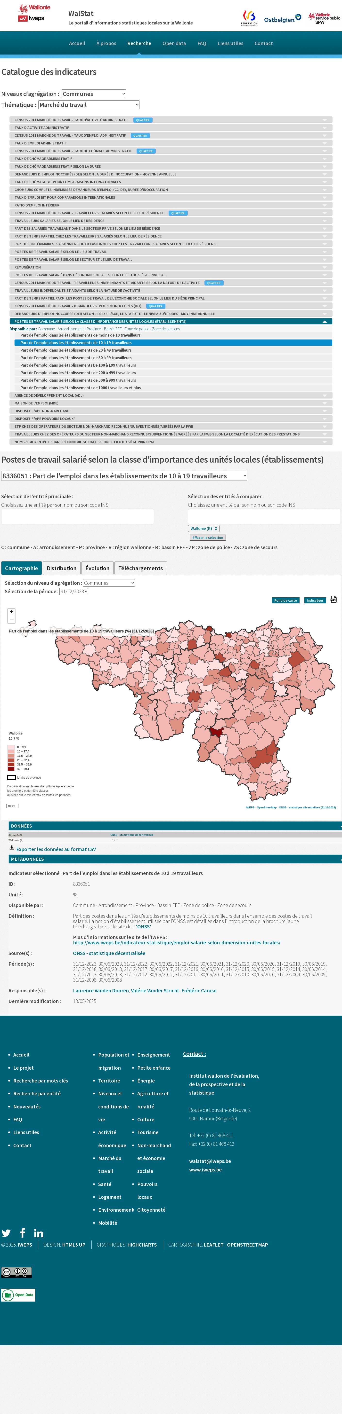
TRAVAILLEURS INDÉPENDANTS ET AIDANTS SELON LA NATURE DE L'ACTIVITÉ (171, 290)
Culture (145, 1119)
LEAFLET (214, 1244)
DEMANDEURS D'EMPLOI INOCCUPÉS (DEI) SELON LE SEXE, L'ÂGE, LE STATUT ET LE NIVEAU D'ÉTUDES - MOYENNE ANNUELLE (171, 313)
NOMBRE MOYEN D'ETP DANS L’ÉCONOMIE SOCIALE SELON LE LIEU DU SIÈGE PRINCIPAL (171, 442)
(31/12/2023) (328, 807)
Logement (110, 1197)
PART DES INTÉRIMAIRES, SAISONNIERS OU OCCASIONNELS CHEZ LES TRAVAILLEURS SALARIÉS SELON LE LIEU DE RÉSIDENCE (171, 244)
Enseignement (153, 1054)
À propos (106, 43)
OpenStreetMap (267, 807)
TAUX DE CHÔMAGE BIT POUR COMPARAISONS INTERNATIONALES (171, 182)
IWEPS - (251, 807)
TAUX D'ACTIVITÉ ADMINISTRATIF (171, 127)
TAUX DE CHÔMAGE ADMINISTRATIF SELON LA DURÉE (171, 166)
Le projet (23, 1068)
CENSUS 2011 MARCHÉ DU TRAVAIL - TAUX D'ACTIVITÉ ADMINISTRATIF (171, 120)
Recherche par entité (37, 1093)
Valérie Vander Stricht (155, 990)
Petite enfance (154, 1068)
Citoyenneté (151, 1210)
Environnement (116, 1210)
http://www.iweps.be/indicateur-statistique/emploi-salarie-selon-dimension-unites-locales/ (176, 942)
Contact (264, 43)
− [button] (11, 619)
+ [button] (11, 612)
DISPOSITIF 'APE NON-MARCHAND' (171, 411)
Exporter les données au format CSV (52, 849)
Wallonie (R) (204, 528)
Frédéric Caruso (199, 990)
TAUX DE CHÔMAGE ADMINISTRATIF (171, 158)
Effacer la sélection (208, 537)
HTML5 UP (73, 1244)
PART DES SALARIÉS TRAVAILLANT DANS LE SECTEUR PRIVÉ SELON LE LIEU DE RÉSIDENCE (171, 228)
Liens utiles (230, 43)
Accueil (77, 43)
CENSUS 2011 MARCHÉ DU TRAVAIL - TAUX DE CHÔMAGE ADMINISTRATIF (171, 151)
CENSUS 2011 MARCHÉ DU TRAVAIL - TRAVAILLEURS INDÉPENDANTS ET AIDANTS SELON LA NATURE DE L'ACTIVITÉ (171, 282)
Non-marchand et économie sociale (154, 1158)
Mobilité (107, 1223)
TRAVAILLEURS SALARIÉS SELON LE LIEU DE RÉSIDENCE (171, 220)
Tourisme (147, 1132)
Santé (104, 1184)
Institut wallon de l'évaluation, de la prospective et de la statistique (224, 1084)
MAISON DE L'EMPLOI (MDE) (171, 403)
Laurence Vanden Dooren (101, 990)
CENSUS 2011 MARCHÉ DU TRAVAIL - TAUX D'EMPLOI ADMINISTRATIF (171, 135)
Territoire (109, 1080)
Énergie (146, 1080)
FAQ (201, 43)
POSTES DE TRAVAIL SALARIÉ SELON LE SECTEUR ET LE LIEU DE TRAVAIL (171, 259)
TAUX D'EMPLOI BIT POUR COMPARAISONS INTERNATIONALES (171, 197)
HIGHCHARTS (142, 1244)
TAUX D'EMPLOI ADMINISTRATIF (171, 143)
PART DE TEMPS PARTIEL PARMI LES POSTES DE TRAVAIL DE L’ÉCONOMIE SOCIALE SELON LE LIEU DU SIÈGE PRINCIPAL (171, 298)
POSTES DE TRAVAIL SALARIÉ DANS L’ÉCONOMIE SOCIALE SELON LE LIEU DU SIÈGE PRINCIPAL (171, 275)
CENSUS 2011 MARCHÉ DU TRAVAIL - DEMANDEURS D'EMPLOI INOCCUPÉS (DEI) (171, 306)
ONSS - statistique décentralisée (299, 807)
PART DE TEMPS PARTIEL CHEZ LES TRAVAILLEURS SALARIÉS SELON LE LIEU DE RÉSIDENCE (171, 236)
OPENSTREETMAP (247, 1244)
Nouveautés (27, 1106)
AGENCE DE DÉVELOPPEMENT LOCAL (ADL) (171, 395)
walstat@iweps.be (210, 1161)
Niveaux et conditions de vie (113, 1106)
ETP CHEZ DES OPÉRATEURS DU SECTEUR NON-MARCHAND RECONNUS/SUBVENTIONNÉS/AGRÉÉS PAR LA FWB (171, 426)
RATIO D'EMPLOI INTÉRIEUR (171, 205)
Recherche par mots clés (40, 1080)
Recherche (139, 43)
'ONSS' (143, 926)
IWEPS (25, 1244)
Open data (174, 43)
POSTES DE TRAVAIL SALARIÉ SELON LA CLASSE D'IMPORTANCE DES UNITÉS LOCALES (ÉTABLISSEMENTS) (171, 321)
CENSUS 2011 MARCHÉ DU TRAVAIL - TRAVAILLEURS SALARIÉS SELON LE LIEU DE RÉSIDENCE (171, 213)
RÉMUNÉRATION (171, 267)
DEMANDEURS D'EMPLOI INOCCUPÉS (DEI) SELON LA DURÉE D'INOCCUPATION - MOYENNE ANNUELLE (171, 174)
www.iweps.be (205, 1169)
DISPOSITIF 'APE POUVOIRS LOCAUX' (171, 418)
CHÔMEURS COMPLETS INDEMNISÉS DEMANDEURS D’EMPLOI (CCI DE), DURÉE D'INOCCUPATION (171, 189)
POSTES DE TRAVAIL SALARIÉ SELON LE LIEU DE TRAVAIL (171, 251)
